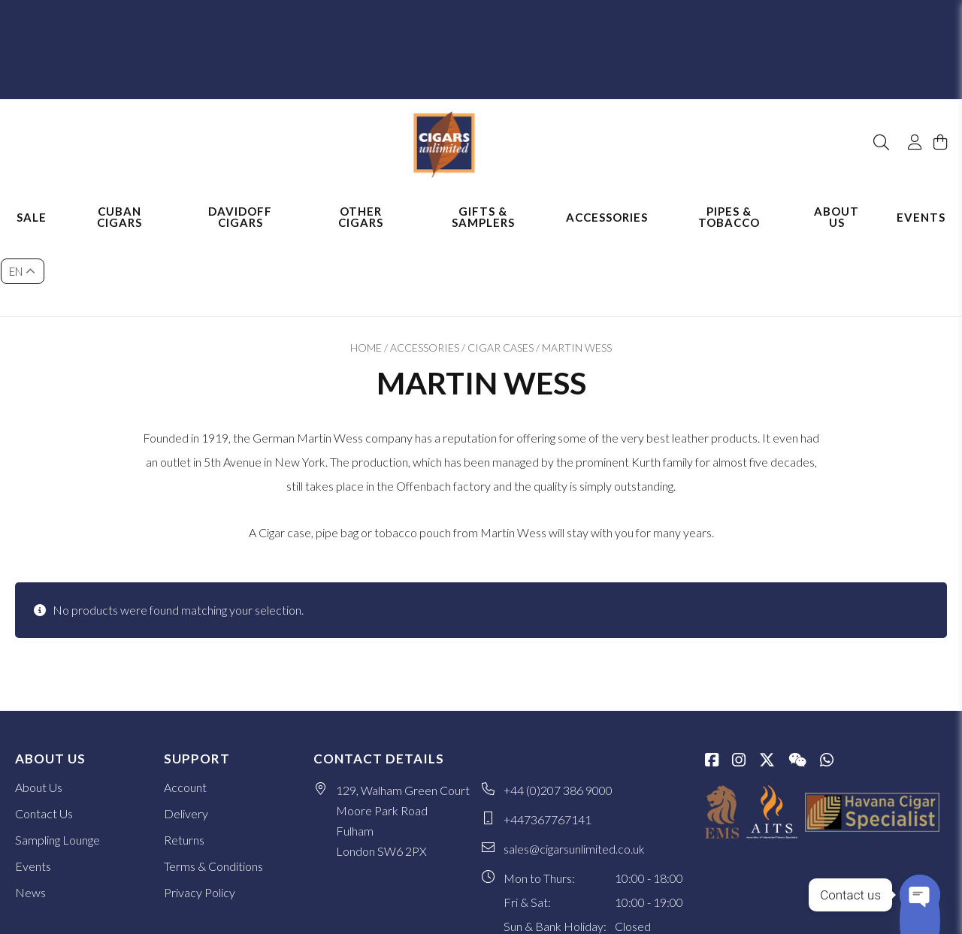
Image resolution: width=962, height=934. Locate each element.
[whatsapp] (826, 676)
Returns (184, 755)
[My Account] (908, 104)
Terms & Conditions (213, 781)
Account (185, 702)
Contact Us (44, 728)
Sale (32, 201)
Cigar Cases (500, 262)
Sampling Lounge (57, 755)
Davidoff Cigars (240, 201)
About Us (836, 201)
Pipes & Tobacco (729, 201)
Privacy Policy (199, 807)
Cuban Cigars (119, 201)
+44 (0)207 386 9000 (558, 705)
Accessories (607, 201)
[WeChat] (797, 676)
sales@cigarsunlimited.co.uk (574, 764)
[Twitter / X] (767, 676)
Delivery (186, 728)
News (30, 807)
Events (921, 201)
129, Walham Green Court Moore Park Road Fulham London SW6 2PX (403, 735)
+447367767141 (547, 734)
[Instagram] (739, 676)
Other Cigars (360, 201)
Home (366, 262)
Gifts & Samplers (483, 201)
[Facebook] (711, 676)
